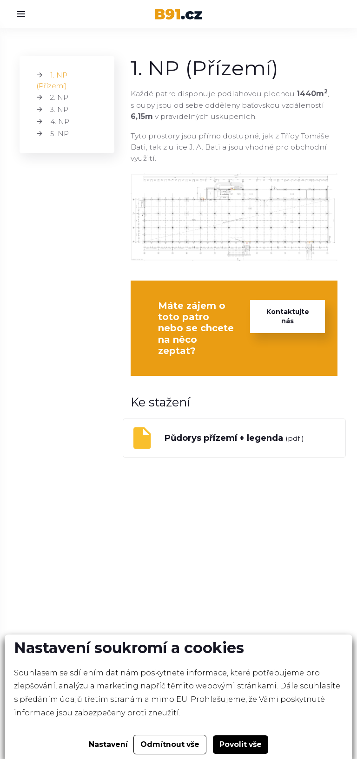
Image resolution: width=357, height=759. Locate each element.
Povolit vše (240, 744)
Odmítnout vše (169, 744)
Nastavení (108, 744)
